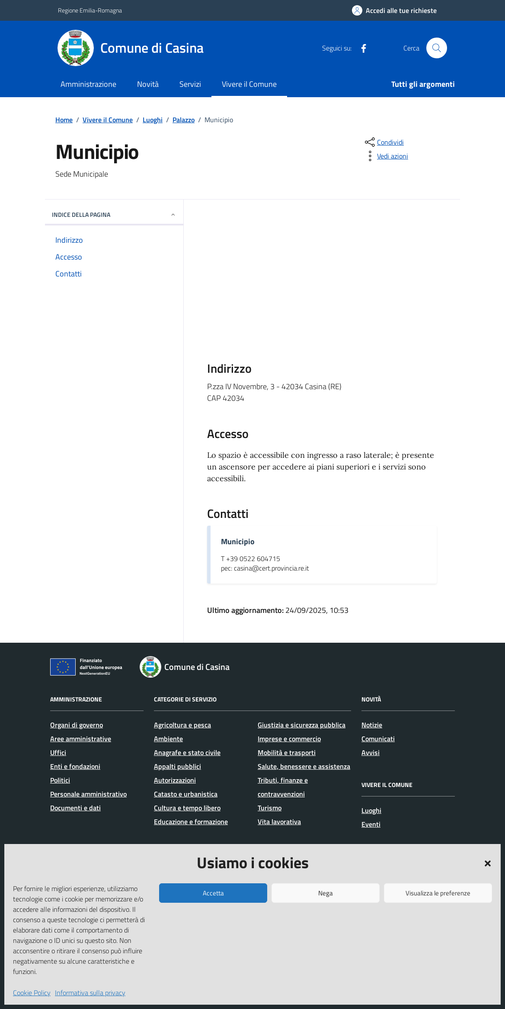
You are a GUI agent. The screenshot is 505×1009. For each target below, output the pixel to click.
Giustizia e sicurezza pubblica (301, 725)
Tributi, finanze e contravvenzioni (283, 787)
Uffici (58, 752)
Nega (325, 893)
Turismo (269, 808)
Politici (60, 780)
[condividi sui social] (383, 142)
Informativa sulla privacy (90, 992)
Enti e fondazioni (75, 766)
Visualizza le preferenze (438, 893)
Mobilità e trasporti (287, 752)
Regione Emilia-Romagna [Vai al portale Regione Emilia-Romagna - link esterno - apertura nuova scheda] (90, 10)
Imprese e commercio (289, 738)
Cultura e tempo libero (187, 808)
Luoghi (371, 810)
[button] (487, 862)
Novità (148, 84)
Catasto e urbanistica (185, 794)
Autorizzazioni (175, 780)
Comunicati (378, 738)
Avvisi (370, 752)
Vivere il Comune (249, 84)
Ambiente (168, 738)
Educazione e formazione (191, 821)
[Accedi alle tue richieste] (394, 10)
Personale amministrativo (88, 794)
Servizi (190, 84)
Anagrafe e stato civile (187, 752)
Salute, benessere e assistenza (304, 766)
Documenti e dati (75, 808)
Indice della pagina (114, 214)
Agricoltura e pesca (182, 725)
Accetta (213, 893)
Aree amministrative (80, 738)
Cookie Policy (32, 992)
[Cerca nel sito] (436, 48)
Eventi (370, 824)
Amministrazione (88, 84)
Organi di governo (76, 725)
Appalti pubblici (177, 766)
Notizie (371, 725)
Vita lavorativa (279, 821)
